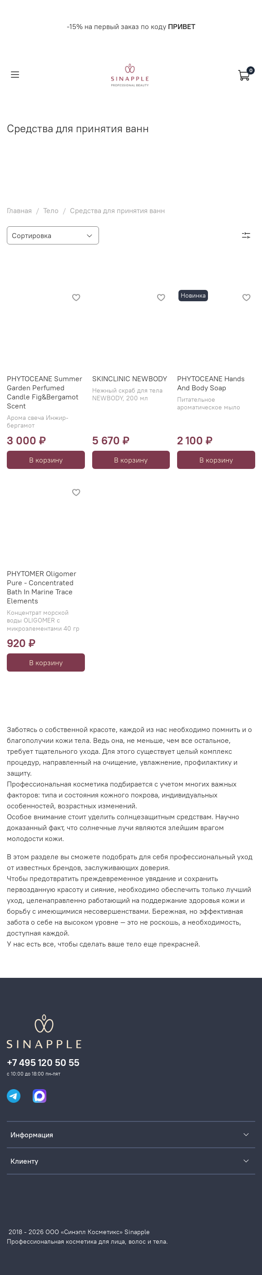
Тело (51, 210)
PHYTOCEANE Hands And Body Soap (211, 383)
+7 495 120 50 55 (43, 1062)
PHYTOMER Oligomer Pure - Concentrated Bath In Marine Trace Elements (41, 587)
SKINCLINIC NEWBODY (129, 378)
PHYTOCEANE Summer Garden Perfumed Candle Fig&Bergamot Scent (44, 392)
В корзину (46, 459)
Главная (19, 210)
